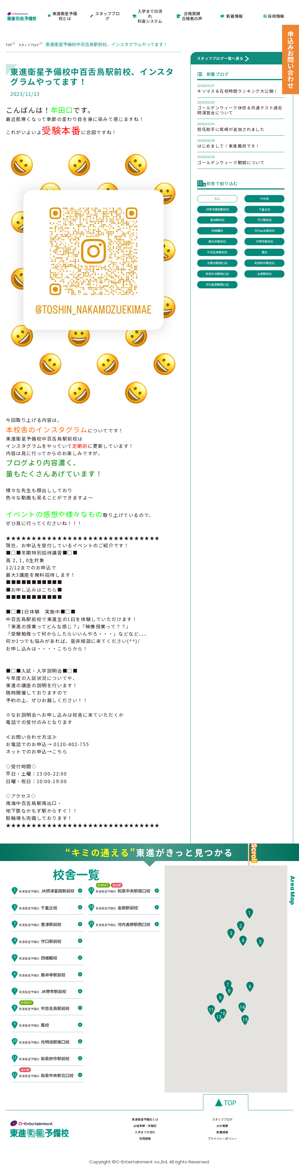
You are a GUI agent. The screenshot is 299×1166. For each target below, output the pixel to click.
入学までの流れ (113, 1125)
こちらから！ (72, 637)
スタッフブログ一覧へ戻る (220, 48)
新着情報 (231, 10)
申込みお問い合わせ (290, 59)
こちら (59, 741)
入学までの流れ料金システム (147, 10)
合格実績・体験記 (213, 1114)
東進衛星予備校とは (63, 10)
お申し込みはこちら (34, 579)
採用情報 (273, 10)
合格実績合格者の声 (189, 10)
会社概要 (263, 1114)
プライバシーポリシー (263, 1125)
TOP (10, 34)
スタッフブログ (105, 10)
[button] (249, 920)
